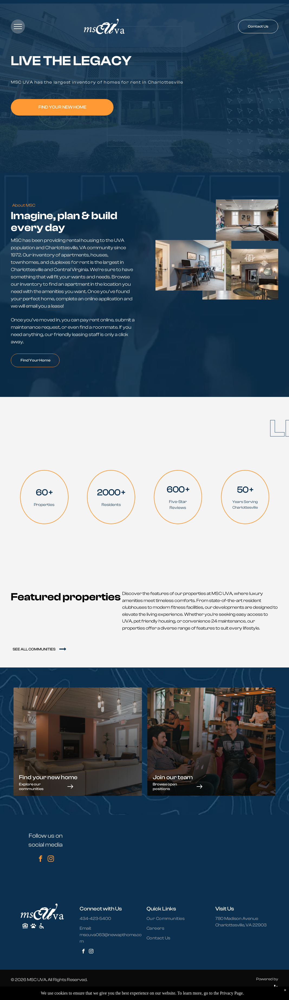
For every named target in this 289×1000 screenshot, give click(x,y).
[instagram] (51, 859)
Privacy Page (231, 993)
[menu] (18, 26)
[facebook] (40, 859)
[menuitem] (169, 918)
